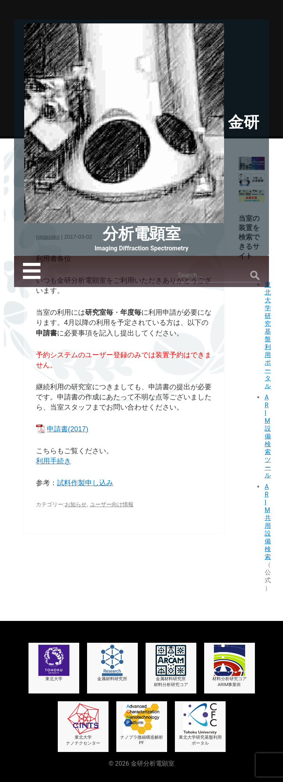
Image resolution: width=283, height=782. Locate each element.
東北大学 (53, 663)
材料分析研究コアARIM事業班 (229, 666)
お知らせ (76, 504)
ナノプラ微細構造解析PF (141, 724)
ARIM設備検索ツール (268, 436)
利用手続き (53, 461)
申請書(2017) (67, 429)
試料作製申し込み (85, 483)
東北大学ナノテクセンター (83, 724)
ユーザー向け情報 (111, 504)
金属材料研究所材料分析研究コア (171, 666)
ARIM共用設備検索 (268, 521)
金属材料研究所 (112, 663)
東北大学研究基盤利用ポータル (268, 335)
